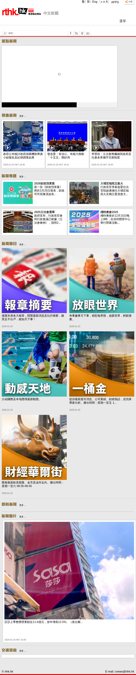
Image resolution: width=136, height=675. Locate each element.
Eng (94, 1)
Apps (115, 2)
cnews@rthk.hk (124, 671)
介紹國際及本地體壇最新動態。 (21, 399)
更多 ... (22, 116)
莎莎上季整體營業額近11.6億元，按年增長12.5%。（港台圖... (43, 621)
